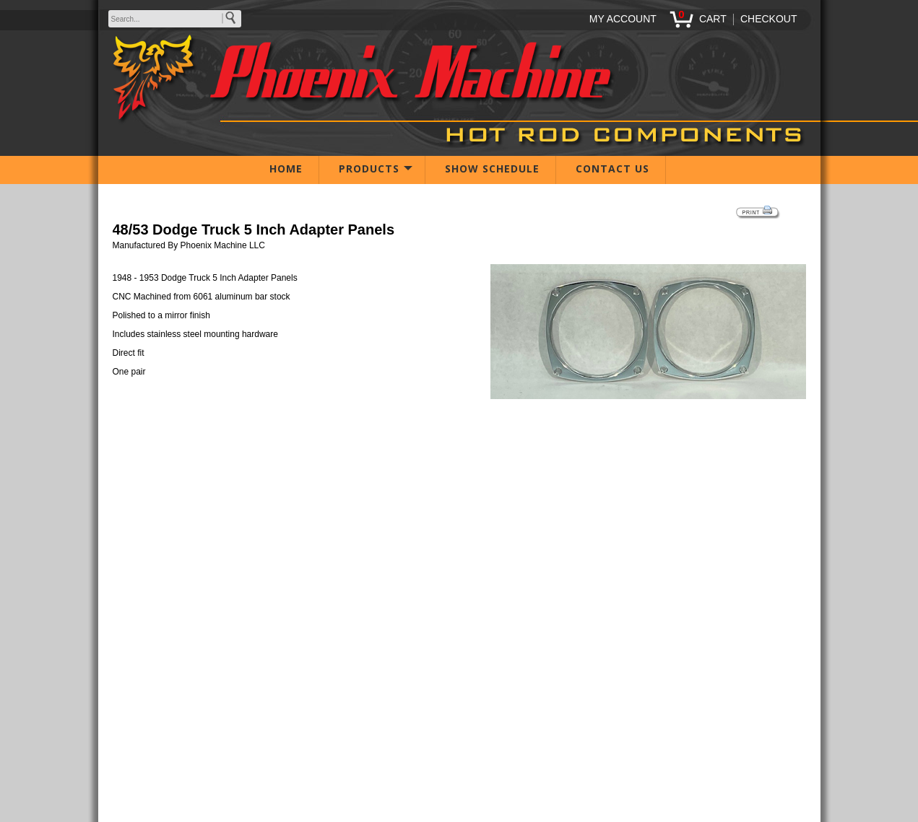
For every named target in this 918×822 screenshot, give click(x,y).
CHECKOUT (768, 19)
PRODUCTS (369, 168)
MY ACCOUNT (623, 19)
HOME (286, 168)
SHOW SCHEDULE (492, 168)
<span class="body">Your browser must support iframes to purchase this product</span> (459, 471)
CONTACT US (612, 168)
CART (713, 19)
